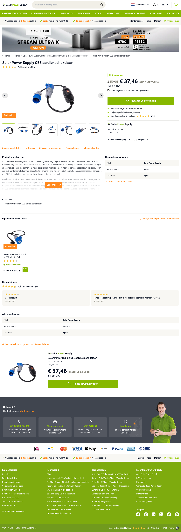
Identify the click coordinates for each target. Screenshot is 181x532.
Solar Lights (156, 13)
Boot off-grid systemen (102, 501)
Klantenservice (136, 21)
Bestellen (6, 474)
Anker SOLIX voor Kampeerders (105, 505)
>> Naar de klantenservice (13, 511)
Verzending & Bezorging (12, 486)
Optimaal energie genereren (59, 513)
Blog (149, 21)
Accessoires (173, 13)
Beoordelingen (72, 148)
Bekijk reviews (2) (27, 67)
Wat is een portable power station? (62, 501)
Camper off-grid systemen (103, 494)
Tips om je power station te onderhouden (64, 505)
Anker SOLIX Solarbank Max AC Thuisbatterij (111, 474)
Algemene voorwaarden (146, 498)
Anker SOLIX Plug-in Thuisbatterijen (107, 482)
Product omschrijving (120, 140)
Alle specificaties (91, 148)
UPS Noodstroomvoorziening (104, 498)
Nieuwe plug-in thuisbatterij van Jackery (64, 486)
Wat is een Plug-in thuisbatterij (60, 490)
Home (17, 56)
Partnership (141, 482)
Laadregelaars (113, 13)
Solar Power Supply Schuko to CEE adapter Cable (44, 56)
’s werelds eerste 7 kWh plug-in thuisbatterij (65, 478)
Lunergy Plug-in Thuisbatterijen (105, 490)
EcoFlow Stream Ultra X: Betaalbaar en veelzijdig (68, 482)
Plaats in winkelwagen (140, 100)
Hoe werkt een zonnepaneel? (59, 509)
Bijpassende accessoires (78, 56)
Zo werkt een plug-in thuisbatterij (61, 494)
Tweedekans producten (12, 501)
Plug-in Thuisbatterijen (43, 13)
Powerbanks (84, 13)
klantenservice (27, 411)
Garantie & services (10, 498)
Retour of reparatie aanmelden (15, 494)
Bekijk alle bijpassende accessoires (159, 218)
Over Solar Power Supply (147, 474)
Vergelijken (142, 140)
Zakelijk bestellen (9, 478)
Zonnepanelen (66, 13)
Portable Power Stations (14, 13)
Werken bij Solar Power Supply (149, 486)
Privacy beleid (142, 494)
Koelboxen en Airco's (135, 13)
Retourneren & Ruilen (11, 490)
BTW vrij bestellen (143, 478)
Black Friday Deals (144, 501)
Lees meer (54, 185)
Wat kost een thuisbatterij (58, 498)
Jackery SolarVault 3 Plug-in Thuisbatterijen (110, 478)
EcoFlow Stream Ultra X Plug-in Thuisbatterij (111, 486)
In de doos (30, 148)
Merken (157, 21)
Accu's (97, 13)
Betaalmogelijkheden (11, 482)
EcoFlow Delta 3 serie (101, 509)
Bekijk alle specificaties (119, 181)
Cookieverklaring (143, 490)
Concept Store (8, 505)
